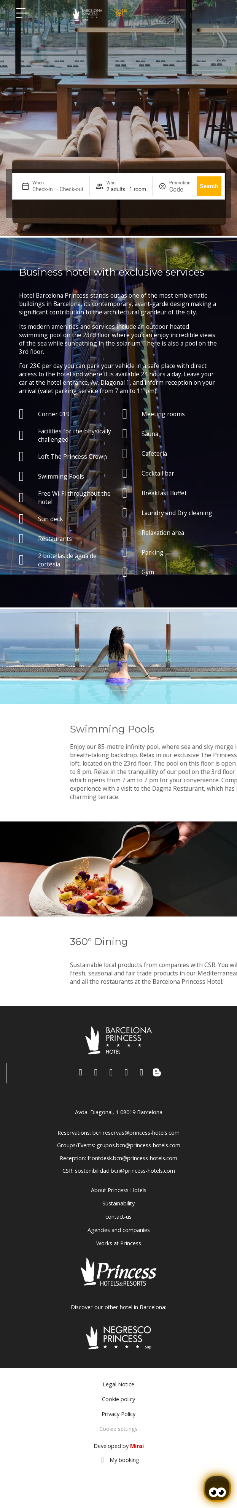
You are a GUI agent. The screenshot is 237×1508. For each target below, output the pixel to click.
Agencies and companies (118, 1230)
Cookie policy (118, 1399)
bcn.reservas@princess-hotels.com (136, 1132)
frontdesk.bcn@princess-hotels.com (132, 1158)
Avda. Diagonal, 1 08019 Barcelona (118, 1112)
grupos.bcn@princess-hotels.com (138, 1145)
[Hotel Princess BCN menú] (22, 13)
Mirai (137, 1445)
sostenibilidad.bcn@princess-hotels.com (125, 1170)
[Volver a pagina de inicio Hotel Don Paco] (87, 15)
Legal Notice (118, 1384)
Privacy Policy (118, 1414)
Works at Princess (118, 1243)
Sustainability (118, 1203)
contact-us (118, 1216)
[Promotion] (180, 189)
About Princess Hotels (118, 1190)
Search (209, 186)
